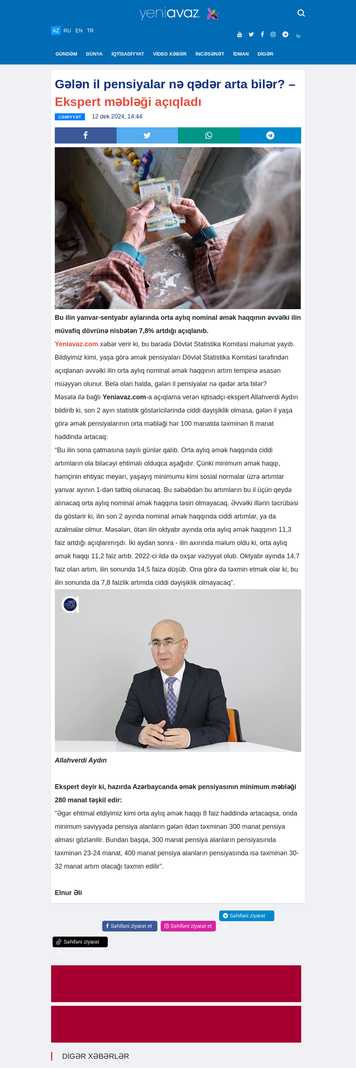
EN (78, 30)
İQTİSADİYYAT (127, 54)
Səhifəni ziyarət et (129, 926)
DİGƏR (266, 54)
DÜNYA (94, 54)
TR (90, 30)
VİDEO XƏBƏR (170, 54)
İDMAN (241, 54)
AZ (56, 30)
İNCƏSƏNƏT (210, 54)
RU (67, 30)
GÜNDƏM (66, 54)
